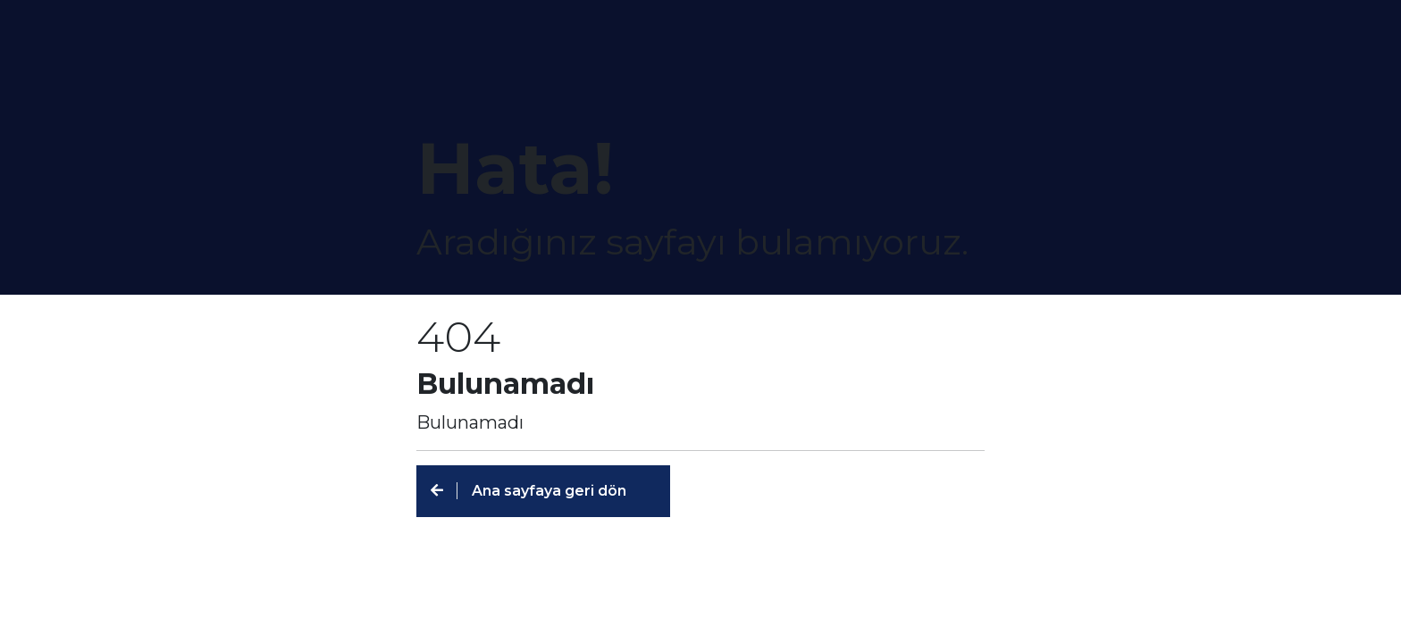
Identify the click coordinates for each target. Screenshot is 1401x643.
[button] (543, 491)
